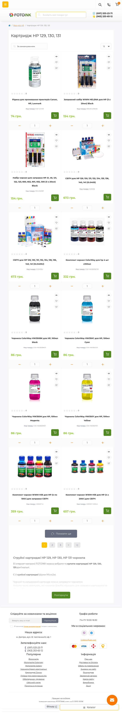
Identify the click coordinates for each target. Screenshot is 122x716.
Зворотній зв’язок (88, 676)
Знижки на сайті (88, 669)
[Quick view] (56, 56)
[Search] (39, 15)
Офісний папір (34, 682)
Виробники (88, 682)
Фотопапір (33, 659)
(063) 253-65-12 (104, 16)
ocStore (66, 698)
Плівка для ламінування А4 (34, 676)
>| (77, 545)
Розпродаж (88, 672)
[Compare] (56, 68)
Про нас (88, 659)
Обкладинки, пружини (33, 679)
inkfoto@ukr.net (88, 640)
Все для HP (18, 25)
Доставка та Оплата (88, 662)
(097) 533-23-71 (104, 13)
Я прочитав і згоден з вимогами (35, 626)
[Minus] (19, 126)
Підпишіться (50, 620)
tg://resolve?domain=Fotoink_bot (91, 633)
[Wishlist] (56, 62)
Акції (88, 686)
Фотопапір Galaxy (33, 666)
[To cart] (55, 115)
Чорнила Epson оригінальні (33, 669)
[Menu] (5, 4)
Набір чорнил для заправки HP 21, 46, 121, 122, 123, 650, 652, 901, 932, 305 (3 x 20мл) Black (35, 182)
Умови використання (32, 626)
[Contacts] (108, 4)
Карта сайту (88, 679)
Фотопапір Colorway (33, 662)
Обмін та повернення (88, 666)
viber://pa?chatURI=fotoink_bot (84, 633)
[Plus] (50, 126)
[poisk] (99, 4)
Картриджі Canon (33, 672)
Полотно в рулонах (34, 686)
